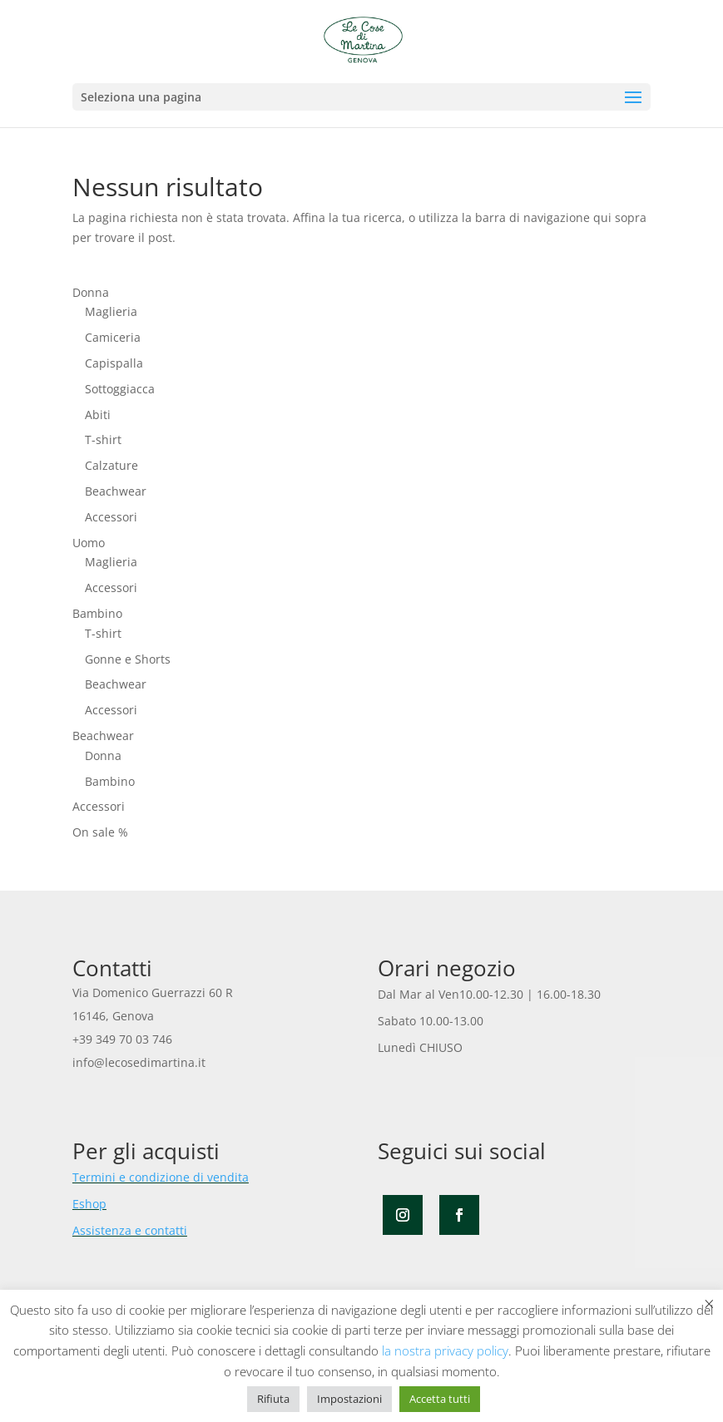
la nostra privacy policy (445, 1350)
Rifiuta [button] (273, 1398)
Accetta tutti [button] (439, 1398)
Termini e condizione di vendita (160, 1177)
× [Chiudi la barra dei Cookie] (709, 1303)
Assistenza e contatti (129, 1230)
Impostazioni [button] (349, 1398)
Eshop (89, 1204)
